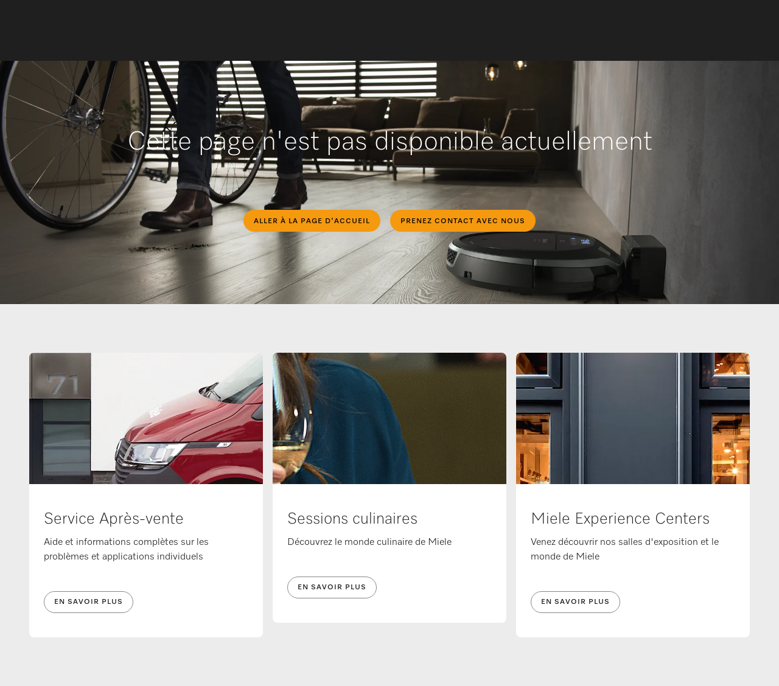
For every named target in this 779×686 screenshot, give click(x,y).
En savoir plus (88, 602)
